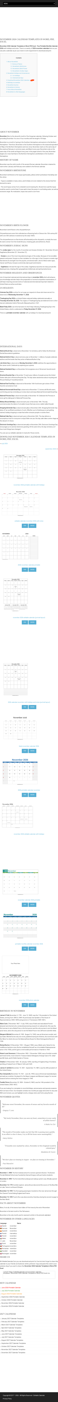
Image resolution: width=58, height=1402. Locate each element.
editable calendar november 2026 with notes (29, 521)
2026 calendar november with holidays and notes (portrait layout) (29, 702)
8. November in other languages (15, 92)
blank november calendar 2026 (29, 746)
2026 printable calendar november (29, 790)
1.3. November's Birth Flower (18, 68)
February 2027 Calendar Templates (13, 1321)
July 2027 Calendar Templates (11, 1337)
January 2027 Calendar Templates (13, 1318)
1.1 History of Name (16, 64)
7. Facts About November (13, 89)
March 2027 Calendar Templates (12, 1325)
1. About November (12, 61)
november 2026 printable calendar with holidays (29, 485)
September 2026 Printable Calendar (13, 1297)
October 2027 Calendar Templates (13, 1346)
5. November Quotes (12, 85)
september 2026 (50, 449)
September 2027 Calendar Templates (14, 1343)
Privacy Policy (7, 1399)
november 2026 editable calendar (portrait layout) (29, 617)
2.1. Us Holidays (15, 75)
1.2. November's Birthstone (18, 66)
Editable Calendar (39, 1395)
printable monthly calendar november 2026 (29, 944)
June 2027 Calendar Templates (12, 1334)
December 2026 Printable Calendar (13, 1306)
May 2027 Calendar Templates (11, 1331)
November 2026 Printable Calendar (13, 1303)
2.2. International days (16, 78)
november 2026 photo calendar (29, 1000)
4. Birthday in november (13, 82)
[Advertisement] (29, 22)
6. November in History (13, 87)
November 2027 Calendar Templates (13, 1349)
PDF (25, 525)
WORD (32, 525)
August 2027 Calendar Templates (12, 1340)
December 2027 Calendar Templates (13, 1352)
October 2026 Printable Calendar (12, 1300)
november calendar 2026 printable (29, 900)
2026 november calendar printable (29, 565)
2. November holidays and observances (18, 73)
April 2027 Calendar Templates (11, 1328)
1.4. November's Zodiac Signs (19, 71)
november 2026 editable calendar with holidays (29, 834)
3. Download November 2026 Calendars (18, 80)
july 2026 (5, 443)
